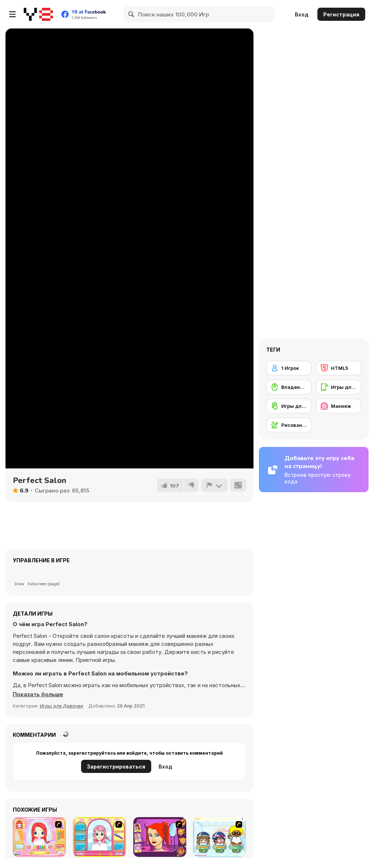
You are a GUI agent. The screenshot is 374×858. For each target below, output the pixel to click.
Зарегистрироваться (116, 766)
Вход (302, 14)
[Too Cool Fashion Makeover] (159, 837)
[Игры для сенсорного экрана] (289, 406)
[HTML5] (338, 368)
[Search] (131, 14)
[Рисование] (289, 425)
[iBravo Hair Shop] (219, 837)
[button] (38, 694)
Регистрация (341, 14)
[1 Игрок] (289, 368)
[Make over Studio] (99, 837)
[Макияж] (338, 406)
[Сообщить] (214, 485)
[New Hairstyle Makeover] (39, 837)
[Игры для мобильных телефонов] (338, 387)
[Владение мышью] (289, 387)
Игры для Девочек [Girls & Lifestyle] (61, 706)
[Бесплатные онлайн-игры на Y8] (38, 14)
